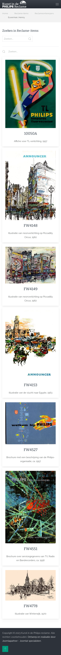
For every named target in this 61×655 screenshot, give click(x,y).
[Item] (30, 101)
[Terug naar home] (14, 4)
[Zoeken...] (29, 51)
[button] (57, 4)
